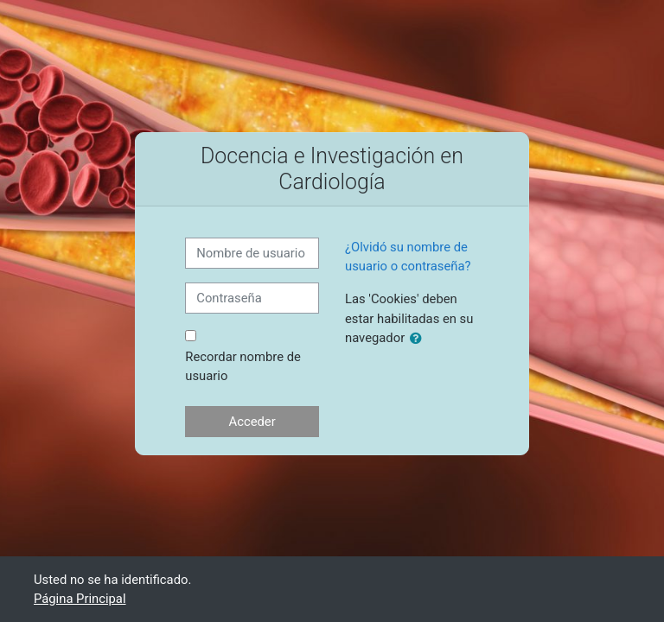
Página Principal (80, 598)
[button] (419, 338)
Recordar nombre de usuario (243, 366)
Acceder (252, 421)
